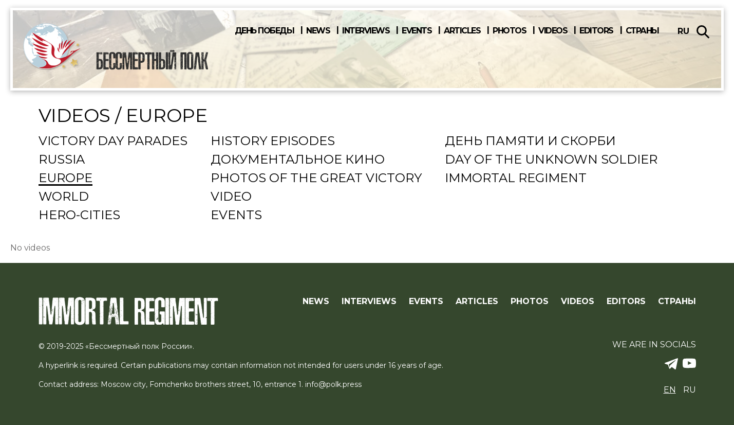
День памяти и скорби (530, 141)
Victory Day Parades (113, 141)
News (318, 31)
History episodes (273, 141)
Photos (509, 31)
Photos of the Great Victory (316, 178)
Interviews (365, 31)
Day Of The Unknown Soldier (551, 160)
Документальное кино (298, 160)
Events (416, 31)
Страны (642, 31)
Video (231, 197)
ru (683, 31)
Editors (596, 31)
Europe (65, 178)
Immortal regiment (516, 178)
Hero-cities (79, 215)
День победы (264, 31)
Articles (462, 31)
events (236, 215)
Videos (552, 31)
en (670, 390)
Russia (62, 160)
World (64, 197)
